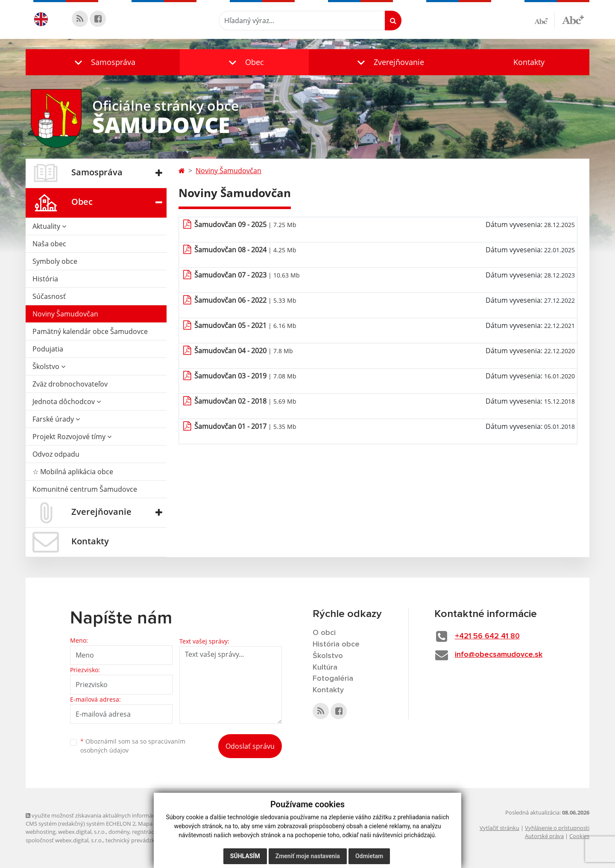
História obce (336, 644)
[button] (103, 62)
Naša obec (49, 243)
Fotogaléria (333, 678)
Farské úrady (56, 419)
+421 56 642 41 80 (487, 636)
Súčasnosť (49, 296)
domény (118, 832)
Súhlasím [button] (245, 856)
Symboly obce (54, 261)
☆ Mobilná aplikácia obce (72, 471)
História (45, 278)
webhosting (41, 832)
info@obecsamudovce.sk (498, 654)
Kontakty (529, 62)
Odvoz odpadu (55, 454)
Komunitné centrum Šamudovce (84, 489)
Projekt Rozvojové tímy (71, 436)
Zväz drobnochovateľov (70, 384)
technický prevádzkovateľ (137, 840)
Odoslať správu (250, 746)
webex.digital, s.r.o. (82, 832)
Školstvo (48, 366)
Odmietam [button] (369, 856)
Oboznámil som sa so (132, 745)
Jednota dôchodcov (66, 401)
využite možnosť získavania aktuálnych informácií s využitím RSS (110, 815)
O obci (324, 633)
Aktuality (49, 226)
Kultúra (325, 667)
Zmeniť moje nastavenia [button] (307, 856)
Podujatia (47, 349)
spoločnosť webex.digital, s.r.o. (64, 840)
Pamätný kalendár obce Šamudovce (90, 331)
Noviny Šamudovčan (65, 314)
